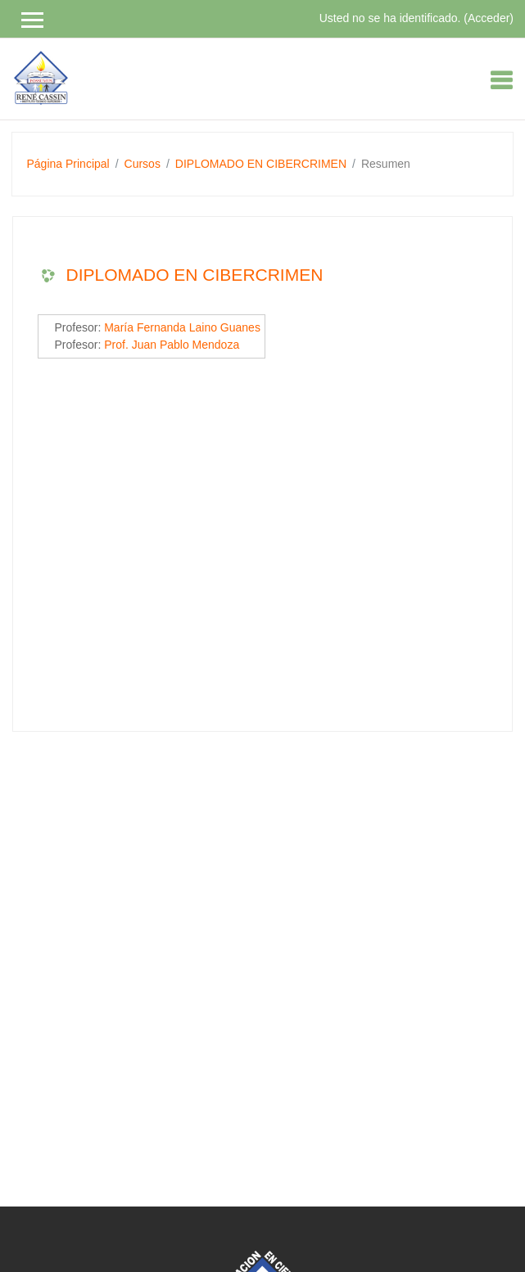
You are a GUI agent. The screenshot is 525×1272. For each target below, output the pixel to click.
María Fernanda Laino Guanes (182, 327)
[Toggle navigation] (501, 80)
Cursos (142, 163)
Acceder (488, 18)
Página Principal (68, 163)
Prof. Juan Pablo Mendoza (171, 344)
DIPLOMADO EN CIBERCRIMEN (260, 163)
